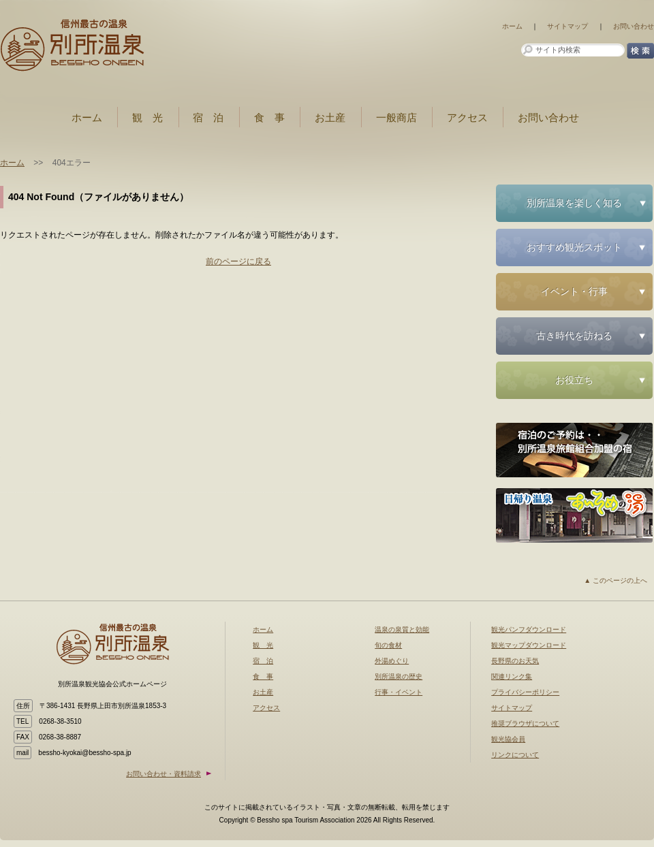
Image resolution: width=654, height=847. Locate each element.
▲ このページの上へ (615, 580)
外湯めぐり (392, 661)
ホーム (512, 26)
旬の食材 (388, 645)
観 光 (147, 117)
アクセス (467, 117)
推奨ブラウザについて (525, 723)
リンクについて (515, 754)
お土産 (330, 117)
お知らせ (85, 44)
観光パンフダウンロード (528, 629)
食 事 (269, 117)
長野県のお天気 (515, 661)
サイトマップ (567, 26)
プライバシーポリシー (525, 692)
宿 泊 (208, 117)
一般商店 (396, 117)
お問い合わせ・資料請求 (163, 774)
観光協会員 (508, 739)
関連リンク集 (511, 676)
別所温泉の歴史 (398, 676)
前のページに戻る (238, 261)
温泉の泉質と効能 (402, 629)
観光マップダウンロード (528, 645)
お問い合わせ (633, 26)
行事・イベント (398, 692)
